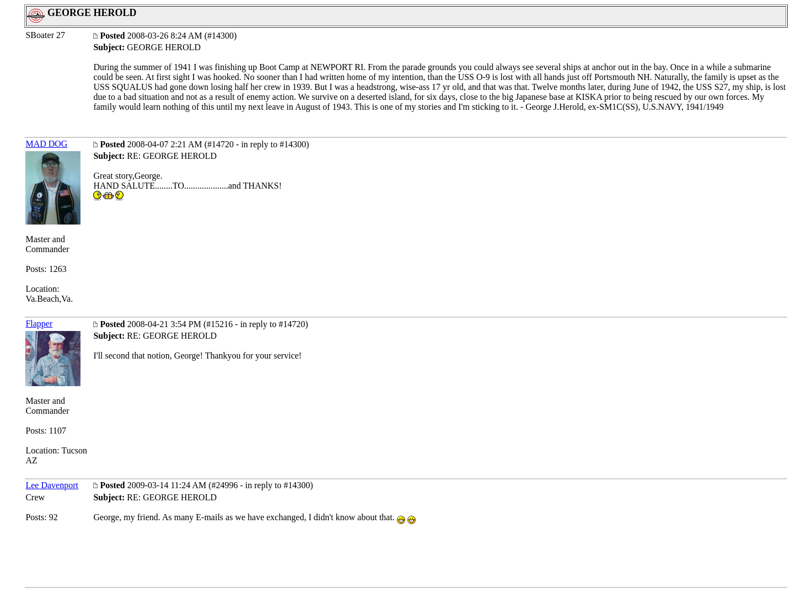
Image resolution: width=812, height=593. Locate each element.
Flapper (38, 323)
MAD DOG (46, 143)
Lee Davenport (51, 485)
